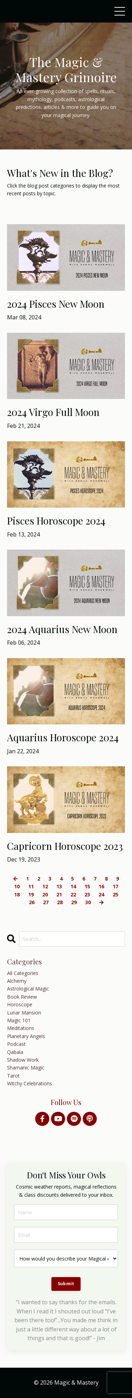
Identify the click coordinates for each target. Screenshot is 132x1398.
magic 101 (19, 1020)
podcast (16, 1044)
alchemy (16, 980)
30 (88, 902)
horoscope (19, 1004)
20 (45, 894)
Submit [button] (66, 1284)
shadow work (23, 1059)
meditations (20, 1028)
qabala (15, 1052)
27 (46, 902)
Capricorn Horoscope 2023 (65, 846)
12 (45, 886)
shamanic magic (25, 1067)
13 (59, 886)
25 (115, 894)
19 (31, 894)
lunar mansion (24, 1012)
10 (17, 886)
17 (115, 886)
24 (101, 894)
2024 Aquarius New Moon (62, 629)
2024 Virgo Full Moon (53, 412)
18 (17, 894)
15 (87, 886)
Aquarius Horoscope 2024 (63, 737)
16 (101, 886)
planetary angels (26, 1036)
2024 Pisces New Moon (56, 304)
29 (74, 902)
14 (73, 886)
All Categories (22, 973)
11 (31, 886)
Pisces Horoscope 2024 (56, 521)
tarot (13, 1075)
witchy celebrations (29, 1083)
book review (22, 996)
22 (73, 894)
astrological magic (28, 988)
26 (31, 902)
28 (60, 902)
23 (87, 894)
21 (59, 894)
